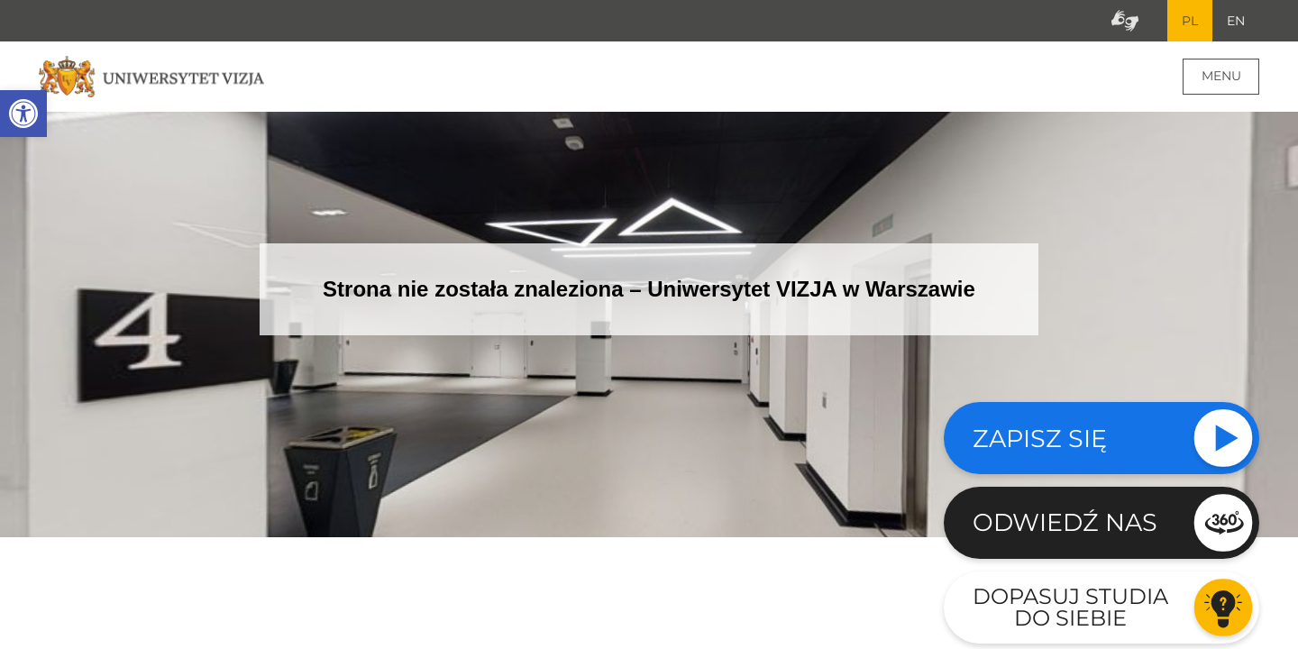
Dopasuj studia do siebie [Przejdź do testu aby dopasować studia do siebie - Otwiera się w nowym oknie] (1070, 607)
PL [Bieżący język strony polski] (1190, 21)
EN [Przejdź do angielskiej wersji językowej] (1236, 21)
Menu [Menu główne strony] (1221, 76)
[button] (23, 113)
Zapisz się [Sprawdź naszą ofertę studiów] (1040, 438)
